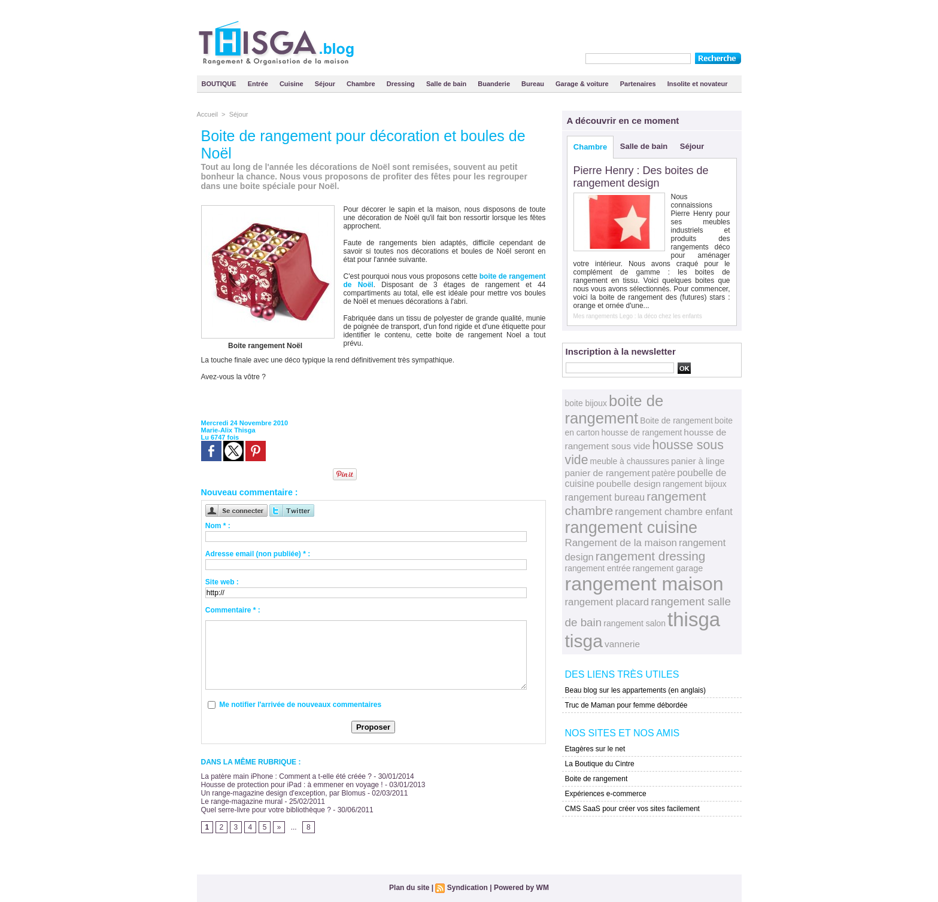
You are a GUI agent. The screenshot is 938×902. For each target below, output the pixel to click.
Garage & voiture (583, 83)
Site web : (222, 582)
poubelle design (628, 484)
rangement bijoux (695, 484)
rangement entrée (598, 568)
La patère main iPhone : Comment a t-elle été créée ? (286, 776)
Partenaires (639, 83)
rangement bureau (605, 497)
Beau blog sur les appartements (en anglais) (635, 690)
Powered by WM (521, 887)
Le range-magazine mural (242, 801)
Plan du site (409, 887)
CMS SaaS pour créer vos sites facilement (632, 809)
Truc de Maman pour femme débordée (626, 705)
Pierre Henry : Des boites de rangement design (641, 176)
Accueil (207, 114)
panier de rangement (607, 473)
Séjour (326, 83)
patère (663, 473)
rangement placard (607, 602)
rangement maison (644, 584)
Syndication (467, 887)
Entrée (259, 83)
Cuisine (292, 83)
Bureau (533, 83)
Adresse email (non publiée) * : (257, 554)
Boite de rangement (676, 420)
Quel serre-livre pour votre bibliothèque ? (266, 810)
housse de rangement (642, 432)
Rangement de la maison (621, 542)
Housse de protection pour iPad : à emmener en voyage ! (292, 785)
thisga (693, 619)
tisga (584, 641)
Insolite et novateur (697, 83)
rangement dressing (651, 556)
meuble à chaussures (629, 461)
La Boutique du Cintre (600, 764)
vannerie (622, 644)
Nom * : (217, 526)
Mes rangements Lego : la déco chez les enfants (637, 316)
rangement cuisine (631, 527)
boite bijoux (586, 403)
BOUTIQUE (220, 83)
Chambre (362, 83)
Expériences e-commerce (605, 794)
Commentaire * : (232, 610)
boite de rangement (614, 409)
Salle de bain (447, 83)
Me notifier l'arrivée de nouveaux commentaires (300, 704)
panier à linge (698, 461)
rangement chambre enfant (673, 511)
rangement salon (634, 623)
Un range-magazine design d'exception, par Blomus (283, 793)
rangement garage (667, 568)
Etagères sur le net (595, 749)
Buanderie (495, 83)
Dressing (402, 83)
